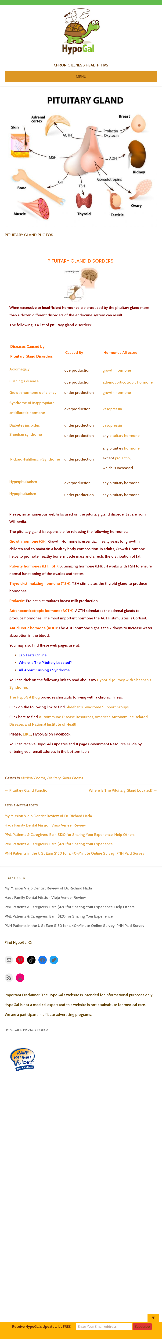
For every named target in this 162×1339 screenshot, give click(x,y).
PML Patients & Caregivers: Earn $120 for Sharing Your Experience (59, 844)
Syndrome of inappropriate (31, 403)
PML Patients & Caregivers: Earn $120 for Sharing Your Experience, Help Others (69, 834)
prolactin (122, 458)
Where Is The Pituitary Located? (45, 662)
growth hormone (117, 370)
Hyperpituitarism (23, 481)
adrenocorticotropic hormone (128, 382)
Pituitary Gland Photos (65, 778)
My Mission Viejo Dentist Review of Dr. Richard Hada (48, 816)
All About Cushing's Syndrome (44, 670)
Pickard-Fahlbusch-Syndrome (35, 459)
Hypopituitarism (22, 493)
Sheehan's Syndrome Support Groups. (97, 707)
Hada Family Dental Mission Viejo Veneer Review (45, 825)
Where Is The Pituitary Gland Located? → (123, 790)
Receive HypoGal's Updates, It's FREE (41, 1326)
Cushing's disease (24, 381)
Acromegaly (19, 369)
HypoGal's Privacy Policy (27, 1030)
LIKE (26, 734)
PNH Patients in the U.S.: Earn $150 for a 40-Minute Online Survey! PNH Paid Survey (74, 853)
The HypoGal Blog (24, 697)
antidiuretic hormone (27, 412)
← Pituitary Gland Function (27, 790)
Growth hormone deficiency (32, 392)
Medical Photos (33, 778)
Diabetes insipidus (24, 425)
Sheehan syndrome (25, 434)
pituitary (116, 435)
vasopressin (112, 409)
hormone (132, 435)
